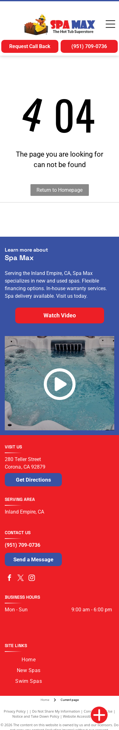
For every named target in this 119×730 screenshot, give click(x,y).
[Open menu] (110, 24)
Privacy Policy (15, 711)
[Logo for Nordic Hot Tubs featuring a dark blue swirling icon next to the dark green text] (32, 219)
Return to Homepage (59, 190)
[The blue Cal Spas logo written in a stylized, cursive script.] (87, 219)
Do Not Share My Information (56, 711)
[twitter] (20, 578)
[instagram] (31, 578)
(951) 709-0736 (22, 545)
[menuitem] (28, 659)
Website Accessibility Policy (85, 716)
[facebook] (9, 578)
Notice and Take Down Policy (35, 716)
